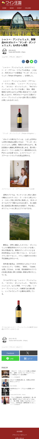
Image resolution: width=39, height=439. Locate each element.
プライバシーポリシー (19, 435)
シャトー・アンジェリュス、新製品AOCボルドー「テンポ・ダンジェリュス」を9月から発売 (19, 42)
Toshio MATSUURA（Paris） (17, 52)
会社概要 (19, 431)
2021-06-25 (12, 50)
